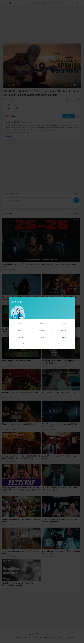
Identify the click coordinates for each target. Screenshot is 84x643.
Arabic (42, 324)
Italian (58, 344)
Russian (63, 330)
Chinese (25, 344)
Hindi (64, 337)
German (42, 330)
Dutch (64, 324)
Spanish (20, 337)
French (20, 330)
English (20, 324)
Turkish (42, 337)
